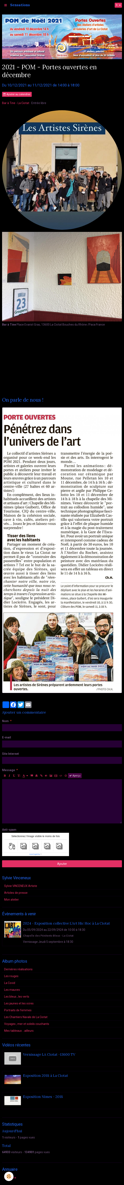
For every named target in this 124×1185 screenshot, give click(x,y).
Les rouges (11, 976)
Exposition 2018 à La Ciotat (45, 1075)
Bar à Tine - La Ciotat (15, 103)
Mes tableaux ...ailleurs (19, 1030)
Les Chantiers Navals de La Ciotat (25, 1017)
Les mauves (12, 989)
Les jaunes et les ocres (19, 1003)
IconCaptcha (34, 854)
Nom (5, 721)
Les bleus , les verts (16, 996)
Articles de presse (16, 892)
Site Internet (10, 753)
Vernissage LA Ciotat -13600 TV (49, 1054)
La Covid (9, 983)
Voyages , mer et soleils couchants (26, 1024)
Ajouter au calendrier (16, 94)
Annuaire (10, 1177)
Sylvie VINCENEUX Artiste (20, 886)
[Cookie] (8, 1176)
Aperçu (74, 775)
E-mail (6, 737)
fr (117, 5)
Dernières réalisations (18, 969)
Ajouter (62, 863)
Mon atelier (11, 899)
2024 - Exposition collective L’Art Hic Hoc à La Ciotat (66, 923)
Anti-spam (9, 829)
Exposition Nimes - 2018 (43, 1096)
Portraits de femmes (18, 1010)
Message (8, 770)
